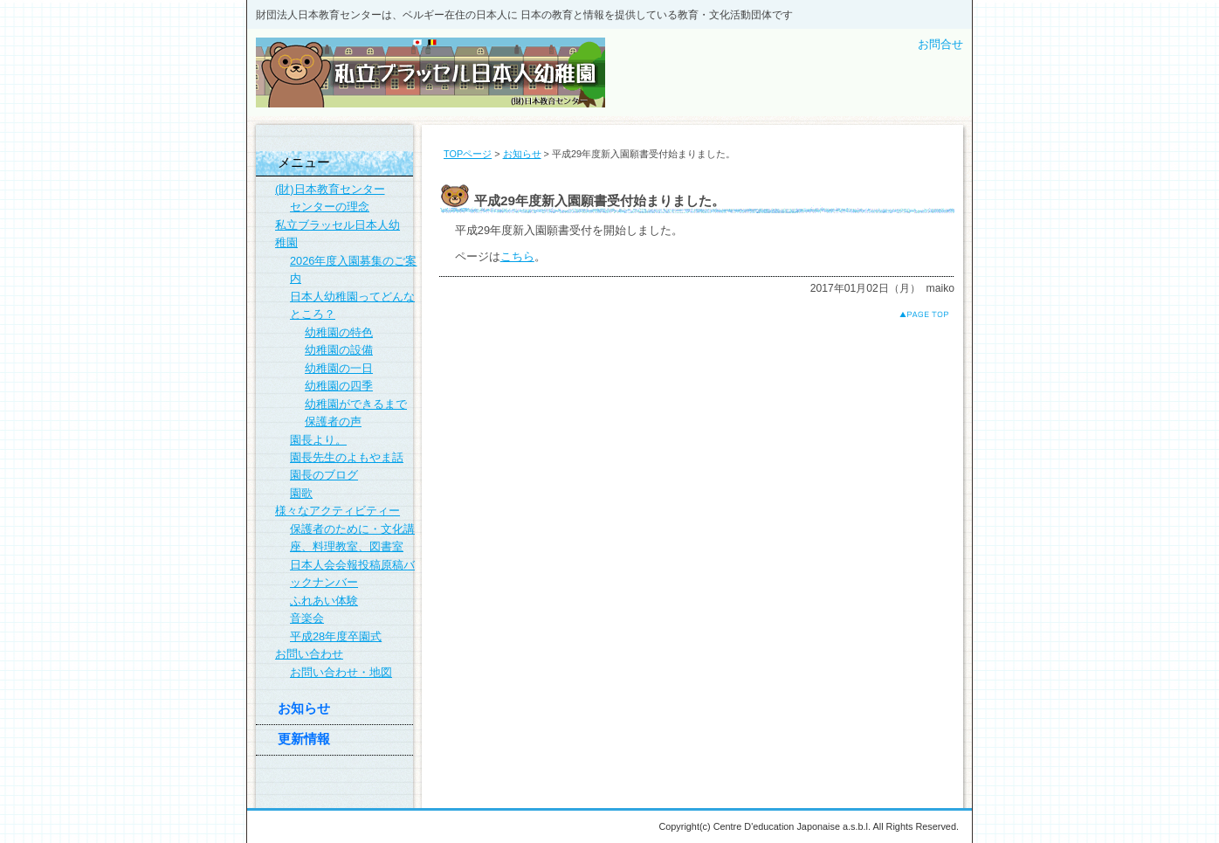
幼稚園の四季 (339, 385)
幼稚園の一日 (339, 368)
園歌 (301, 493)
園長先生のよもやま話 (346, 457)
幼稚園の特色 (339, 332)
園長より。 (318, 439)
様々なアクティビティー (337, 510)
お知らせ (522, 154)
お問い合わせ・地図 (341, 672)
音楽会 (307, 618)
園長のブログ (324, 474)
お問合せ (940, 44)
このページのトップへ (910, 314)
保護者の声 (333, 421)
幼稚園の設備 (339, 349)
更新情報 (304, 739)
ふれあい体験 (324, 600)
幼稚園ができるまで (356, 404)
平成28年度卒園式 (336, 636)
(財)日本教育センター (330, 189)
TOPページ (468, 154)
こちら (517, 256)
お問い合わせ (309, 653)
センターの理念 (329, 206)
